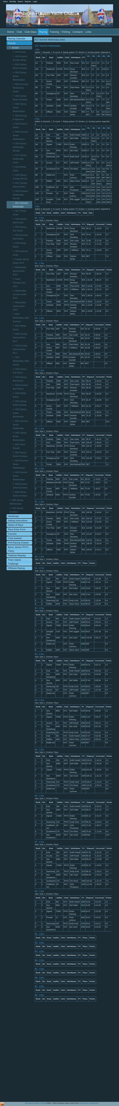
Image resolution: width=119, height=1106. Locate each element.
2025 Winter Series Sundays (20, 494)
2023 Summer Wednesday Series (20, 88)
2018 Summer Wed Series (20, 387)
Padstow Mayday (17, 555)
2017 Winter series (19, 213)
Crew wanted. (15, 538)
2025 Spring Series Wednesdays (19, 436)
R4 (104, 56)
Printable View (38, 1103)
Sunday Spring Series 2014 (21, 261)
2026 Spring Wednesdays (16, 502)
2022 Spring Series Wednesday (19, 413)
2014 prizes (20, 52)
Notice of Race (15, 525)
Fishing (66, 31)
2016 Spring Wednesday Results (19, 147)
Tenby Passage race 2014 (19, 282)
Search (20, 1)
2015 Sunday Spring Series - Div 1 (20, 337)
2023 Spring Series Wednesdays (19, 76)
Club (19, 31)
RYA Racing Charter (18, 542)
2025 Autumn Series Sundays (20, 486)
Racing (43, 31)
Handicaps (13, 516)
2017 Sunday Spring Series (20, 185)
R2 (94, 56)
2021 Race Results (19, 446)
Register (28, 1)
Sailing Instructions (18, 520)
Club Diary (30, 31)
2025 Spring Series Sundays (20, 454)
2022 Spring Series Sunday (19, 403)
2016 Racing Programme (20, 117)
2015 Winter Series (19, 328)
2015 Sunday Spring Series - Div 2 (20, 349)
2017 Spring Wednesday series (19, 159)
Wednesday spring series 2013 (19, 306)
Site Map (28, 1103)
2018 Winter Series (19, 395)
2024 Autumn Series (20, 125)
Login (35, 1)
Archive (15, 47)
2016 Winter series (19, 169)
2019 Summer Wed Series (20, 237)
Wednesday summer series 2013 (20, 294)
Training (54, 31)
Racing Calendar (16, 38)
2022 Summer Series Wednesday (20, 424)
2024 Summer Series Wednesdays (20, 135)
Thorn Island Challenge (14, 562)
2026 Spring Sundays (16, 510)
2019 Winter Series (19, 245)
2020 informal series (20, 253)
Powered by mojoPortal (88, 1103)
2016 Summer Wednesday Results (20, 195)
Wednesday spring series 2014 (19, 271)
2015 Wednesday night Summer (21, 318)
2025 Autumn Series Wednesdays (20, 476)
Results (12, 43)
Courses (12, 534)
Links (88, 31)
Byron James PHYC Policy (18, 549)
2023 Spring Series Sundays (20, 66)
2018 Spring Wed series (19, 379)
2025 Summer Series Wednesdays (20, 464)
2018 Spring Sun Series (19, 371)
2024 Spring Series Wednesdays (19, 107)
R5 (108, 56)
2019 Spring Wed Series (19, 221)
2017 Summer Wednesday (20, 205)
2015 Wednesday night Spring (21, 361)
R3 (99, 56)
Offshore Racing (16, 568)
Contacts (77, 31)
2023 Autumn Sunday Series (20, 58)
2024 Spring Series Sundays (20, 98)
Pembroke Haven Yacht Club (43, 13)
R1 (88, 56)
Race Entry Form (17, 529)
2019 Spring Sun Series (19, 229)
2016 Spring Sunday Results (20, 177)
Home (10, 31)
